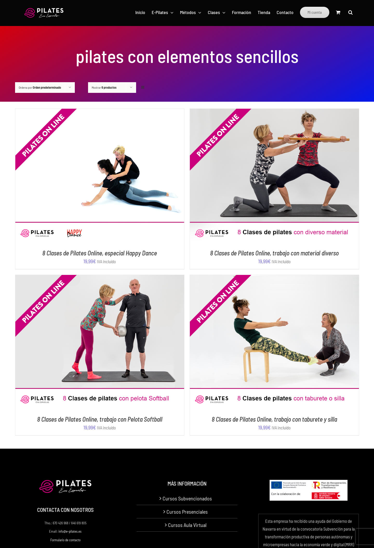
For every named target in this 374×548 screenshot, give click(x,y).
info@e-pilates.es (70, 531)
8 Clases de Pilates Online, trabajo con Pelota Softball (99, 419)
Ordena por (40, 87)
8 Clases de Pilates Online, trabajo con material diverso (274, 253)
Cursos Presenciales (187, 511)
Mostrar (104, 87)
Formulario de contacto (65, 540)
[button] (350, 12)
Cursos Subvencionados (187, 498)
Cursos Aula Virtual (187, 525)
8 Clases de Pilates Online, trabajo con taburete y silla (274, 419)
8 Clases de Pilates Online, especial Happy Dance (99, 253)
